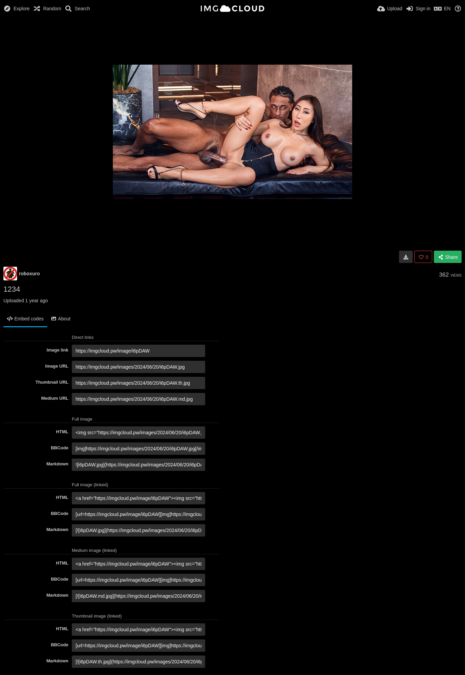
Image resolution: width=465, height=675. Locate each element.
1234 (11, 289)
